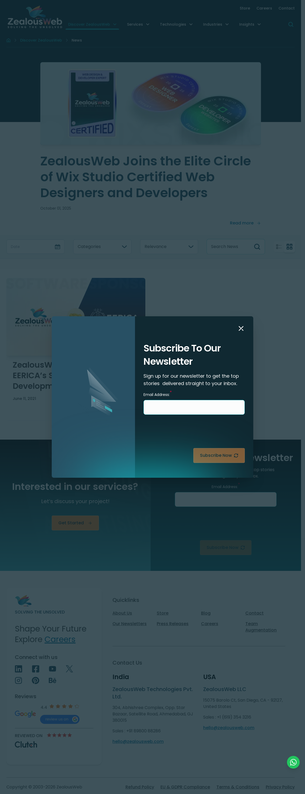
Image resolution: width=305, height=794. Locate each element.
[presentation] (204, 433)
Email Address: (157, 394)
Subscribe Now (219, 455)
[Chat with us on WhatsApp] (293, 762)
